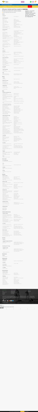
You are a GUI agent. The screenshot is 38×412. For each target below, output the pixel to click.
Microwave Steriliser (16, 95)
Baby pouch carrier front (17, 111)
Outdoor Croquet (16, 41)
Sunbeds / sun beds (16, 81)
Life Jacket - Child (5, 86)
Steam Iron (4, 49)
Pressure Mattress (5, 185)
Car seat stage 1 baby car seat (17, 145)
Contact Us (3, 294)
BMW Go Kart (15, 214)
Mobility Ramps (16, 191)
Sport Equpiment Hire (13, 292)
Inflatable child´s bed (16, 112)
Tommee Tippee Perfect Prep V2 (7, 103)
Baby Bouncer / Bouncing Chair (18, 122)
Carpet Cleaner (4, 70)
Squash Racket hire (16, 36)
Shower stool (4, 179)
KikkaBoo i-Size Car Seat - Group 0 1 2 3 (8, 133)
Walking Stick (4, 260)
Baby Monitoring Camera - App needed (19, 130)
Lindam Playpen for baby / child (7, 125)
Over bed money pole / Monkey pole (7, 186)
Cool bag (15, 25)
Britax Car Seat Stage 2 (5, 147)
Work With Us (3, 293)
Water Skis (4, 33)
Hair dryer (4, 16)
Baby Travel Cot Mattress (6, 108)
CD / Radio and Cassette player (18, 32)
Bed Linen (4, 52)
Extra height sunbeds (5, 83)
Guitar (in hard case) (5, 34)
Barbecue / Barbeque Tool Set (18, 74)
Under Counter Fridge (5, 22)
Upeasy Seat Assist (5, 198)
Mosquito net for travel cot (17, 110)
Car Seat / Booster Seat (17, 215)
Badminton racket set (5, 61)
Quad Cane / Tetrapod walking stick (7, 197)
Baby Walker (15, 116)
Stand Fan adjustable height (17, 164)
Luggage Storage (5, 248)
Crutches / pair (4, 193)
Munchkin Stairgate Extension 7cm (7, 132)
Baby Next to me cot (16, 93)
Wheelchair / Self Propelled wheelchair (7, 190)
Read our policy (26, 411)
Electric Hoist (15, 177)
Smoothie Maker (5, 20)
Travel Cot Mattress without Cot (7, 112)
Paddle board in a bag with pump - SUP (7, 38)
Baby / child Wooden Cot (6, 107)
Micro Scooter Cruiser (16, 233)
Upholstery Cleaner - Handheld (6, 71)
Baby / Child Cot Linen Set (17, 108)
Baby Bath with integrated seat (6, 131)
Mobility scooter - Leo (16, 202)
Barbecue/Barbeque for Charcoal (18, 24)
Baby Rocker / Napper (16, 106)
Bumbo (15, 97)
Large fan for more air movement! (7, 165)
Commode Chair (16, 188)
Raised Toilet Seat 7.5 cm (6, 177)
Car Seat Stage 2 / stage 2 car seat (7, 120)
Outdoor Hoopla (5, 41)
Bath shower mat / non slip (17, 179)
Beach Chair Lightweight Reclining (18, 83)
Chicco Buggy (15, 153)
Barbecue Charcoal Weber (17, 27)
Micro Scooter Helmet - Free (6, 235)
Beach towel (4, 280)
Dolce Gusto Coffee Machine (17, 21)
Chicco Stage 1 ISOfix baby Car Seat (7, 145)
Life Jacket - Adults (16, 86)
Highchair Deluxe (5, 97)
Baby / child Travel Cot (5, 105)
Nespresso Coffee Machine (6, 26)
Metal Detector (16, 34)
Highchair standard (5, 93)
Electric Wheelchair (5, 256)
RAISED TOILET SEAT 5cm (6, 188)
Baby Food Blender (16, 19)
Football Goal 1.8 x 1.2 (5, 46)
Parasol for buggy (16, 154)
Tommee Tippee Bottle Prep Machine (7, 95)
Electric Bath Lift (16, 184)
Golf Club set (15, 35)
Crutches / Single (16, 193)
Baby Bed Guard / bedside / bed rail (18, 109)
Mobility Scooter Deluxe (6, 202)
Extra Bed (4, 67)
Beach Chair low (5, 81)
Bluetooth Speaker (5, 32)
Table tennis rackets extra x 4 (6, 274)
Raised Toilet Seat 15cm (6, 176)
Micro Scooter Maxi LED (6, 233)
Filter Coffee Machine (16, 20)
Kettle (3, 19)
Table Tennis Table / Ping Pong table (18, 33)
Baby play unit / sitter (16, 140)
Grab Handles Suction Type (6, 178)
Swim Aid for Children (5, 87)
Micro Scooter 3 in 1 (5, 232)
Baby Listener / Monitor (17, 105)
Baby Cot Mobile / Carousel (6, 111)
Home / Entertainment (5, 6)
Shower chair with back (17, 178)
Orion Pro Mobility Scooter (6, 203)
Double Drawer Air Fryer (17, 26)
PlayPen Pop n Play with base (17, 138)
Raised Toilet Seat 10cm (17, 176)
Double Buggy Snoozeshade (6, 154)
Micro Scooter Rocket (5, 231)
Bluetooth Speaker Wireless (6, 40)
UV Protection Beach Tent (17, 119)
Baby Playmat (4, 121)
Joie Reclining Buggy (16, 152)
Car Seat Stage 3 (16, 120)
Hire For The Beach (13, 293)
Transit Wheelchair (16, 190)
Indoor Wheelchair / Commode (6, 199)
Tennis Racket (4, 60)
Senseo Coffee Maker (5, 21)
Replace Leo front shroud (6, 204)
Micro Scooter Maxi (16, 231)
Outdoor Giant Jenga (16, 40)
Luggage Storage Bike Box (6, 65)
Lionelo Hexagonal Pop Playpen (7, 221)
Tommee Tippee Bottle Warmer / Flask (7, 96)
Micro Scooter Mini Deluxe (17, 232)
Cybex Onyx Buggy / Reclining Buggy (7, 122)
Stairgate (15, 125)
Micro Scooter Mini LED (6, 234)
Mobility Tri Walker (16, 197)
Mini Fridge (15, 22)
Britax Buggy (4, 153)
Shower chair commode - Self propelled (8, 184)
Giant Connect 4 (5, 281)
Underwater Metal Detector (6, 43)
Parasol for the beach (16, 82)
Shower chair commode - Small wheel (18, 182)
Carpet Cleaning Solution (17, 70)
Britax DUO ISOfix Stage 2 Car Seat (18, 128)
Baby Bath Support (16, 131)
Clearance (29, 6)
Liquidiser (15, 96)
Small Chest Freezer (5, 27)
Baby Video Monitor (16, 107)
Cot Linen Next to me (16, 54)
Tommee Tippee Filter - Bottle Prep (18, 103)
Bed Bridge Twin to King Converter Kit (19, 67)
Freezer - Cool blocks (16, 282)
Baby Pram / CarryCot (5, 110)
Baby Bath (4, 109)
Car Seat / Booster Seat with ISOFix (18, 147)
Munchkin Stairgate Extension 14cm (18, 132)
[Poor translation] (2, 307)
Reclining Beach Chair (5, 82)
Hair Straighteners (16, 16)
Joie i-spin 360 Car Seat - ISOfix (6, 228)
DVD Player (4, 30)
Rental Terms (3, 292)
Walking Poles (15, 43)
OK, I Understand (22, 411)
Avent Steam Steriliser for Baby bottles (19, 101)
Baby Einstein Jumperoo (6, 119)
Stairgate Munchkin (5, 129)
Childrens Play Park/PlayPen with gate (18, 129)
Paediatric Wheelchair (16, 196)
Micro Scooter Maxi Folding (17, 234)
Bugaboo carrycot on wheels (6, 128)
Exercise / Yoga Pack (16, 64)
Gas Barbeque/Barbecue (6, 24)
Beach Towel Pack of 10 (6, 283)
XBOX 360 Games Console (6, 36)
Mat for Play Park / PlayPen (6, 130)
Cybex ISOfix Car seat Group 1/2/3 (7, 143)
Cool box (4, 25)
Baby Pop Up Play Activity (17, 126)
